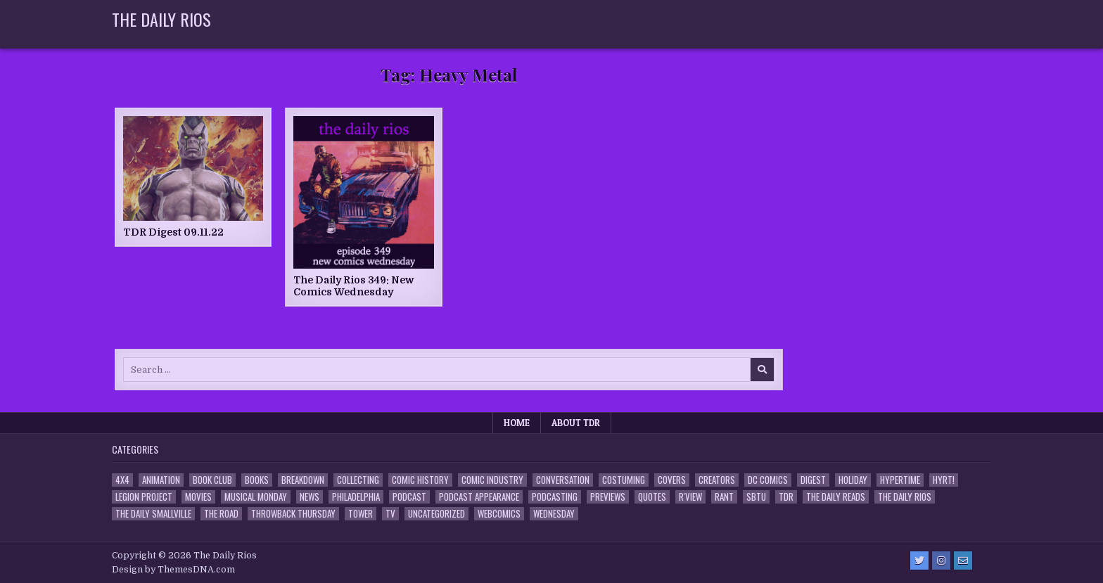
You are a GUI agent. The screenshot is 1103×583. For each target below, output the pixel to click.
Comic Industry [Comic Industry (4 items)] (492, 480)
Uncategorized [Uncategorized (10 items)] (436, 513)
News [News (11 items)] (309, 497)
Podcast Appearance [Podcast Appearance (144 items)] (479, 497)
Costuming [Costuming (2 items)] (623, 480)
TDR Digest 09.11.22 (173, 232)
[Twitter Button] (919, 560)
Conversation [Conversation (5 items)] (562, 480)
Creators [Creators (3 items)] (717, 480)
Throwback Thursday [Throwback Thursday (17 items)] (293, 513)
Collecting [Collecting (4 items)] (358, 480)
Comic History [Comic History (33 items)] (420, 480)
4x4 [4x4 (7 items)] (122, 480)
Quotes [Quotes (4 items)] (652, 497)
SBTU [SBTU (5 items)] (756, 497)
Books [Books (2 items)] (257, 480)
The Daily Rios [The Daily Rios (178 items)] (904, 497)
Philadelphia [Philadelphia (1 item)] (356, 497)
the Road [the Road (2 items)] (221, 513)
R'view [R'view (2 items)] (690, 497)
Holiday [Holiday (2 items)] (853, 480)
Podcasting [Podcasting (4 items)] (555, 497)
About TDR (576, 422)
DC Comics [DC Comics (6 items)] (768, 480)
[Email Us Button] (963, 560)
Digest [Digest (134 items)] (813, 480)
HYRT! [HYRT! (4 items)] (944, 480)
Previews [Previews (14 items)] (607, 497)
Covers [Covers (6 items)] (672, 480)
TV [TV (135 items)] (390, 513)
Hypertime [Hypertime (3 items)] (900, 480)
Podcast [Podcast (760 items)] (409, 497)
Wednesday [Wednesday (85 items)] (554, 513)
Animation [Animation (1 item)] (161, 480)
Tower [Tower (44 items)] (360, 513)
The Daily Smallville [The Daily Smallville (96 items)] (153, 513)
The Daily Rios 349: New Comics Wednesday (353, 285)
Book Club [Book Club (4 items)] (212, 480)
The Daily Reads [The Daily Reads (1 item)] (835, 497)
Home (517, 422)
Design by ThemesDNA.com (173, 570)
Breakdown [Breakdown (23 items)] (302, 480)
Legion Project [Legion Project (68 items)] (143, 497)
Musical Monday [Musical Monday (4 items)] (255, 497)
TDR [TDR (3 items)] (786, 497)
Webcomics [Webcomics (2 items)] (499, 513)
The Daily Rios (161, 19)
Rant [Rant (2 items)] (724, 497)
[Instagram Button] (941, 560)
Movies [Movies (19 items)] (198, 497)
